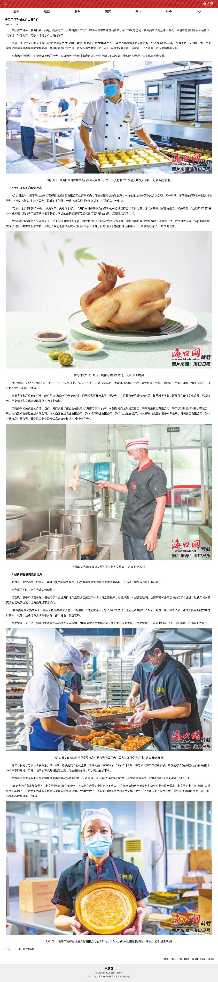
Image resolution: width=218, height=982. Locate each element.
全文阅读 (28, 949)
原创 (77, 11)
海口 (47, 11)
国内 (138, 11)
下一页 (17, 949)
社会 (169, 11)
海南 (16, 11)
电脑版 (109, 968)
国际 (108, 11)
